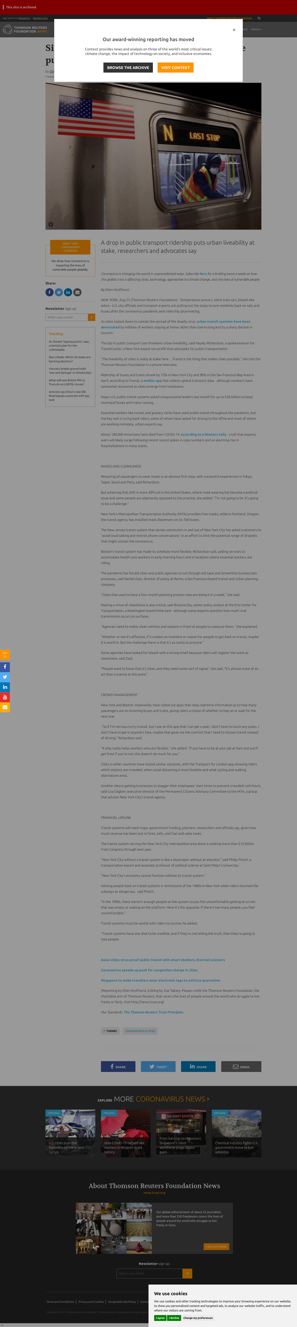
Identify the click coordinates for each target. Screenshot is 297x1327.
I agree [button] (160, 1317)
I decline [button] (174, 1317)
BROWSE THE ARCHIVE (128, 67)
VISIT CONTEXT (175, 67)
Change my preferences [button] (198, 1317)
